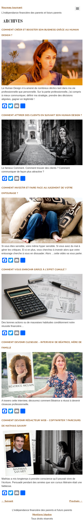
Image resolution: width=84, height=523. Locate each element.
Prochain (75, 501)
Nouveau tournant (12, 7)
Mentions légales (42, 514)
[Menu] (77, 8)
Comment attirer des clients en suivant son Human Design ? (42, 115)
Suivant (7, 501)
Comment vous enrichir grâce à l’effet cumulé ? (34, 269)
